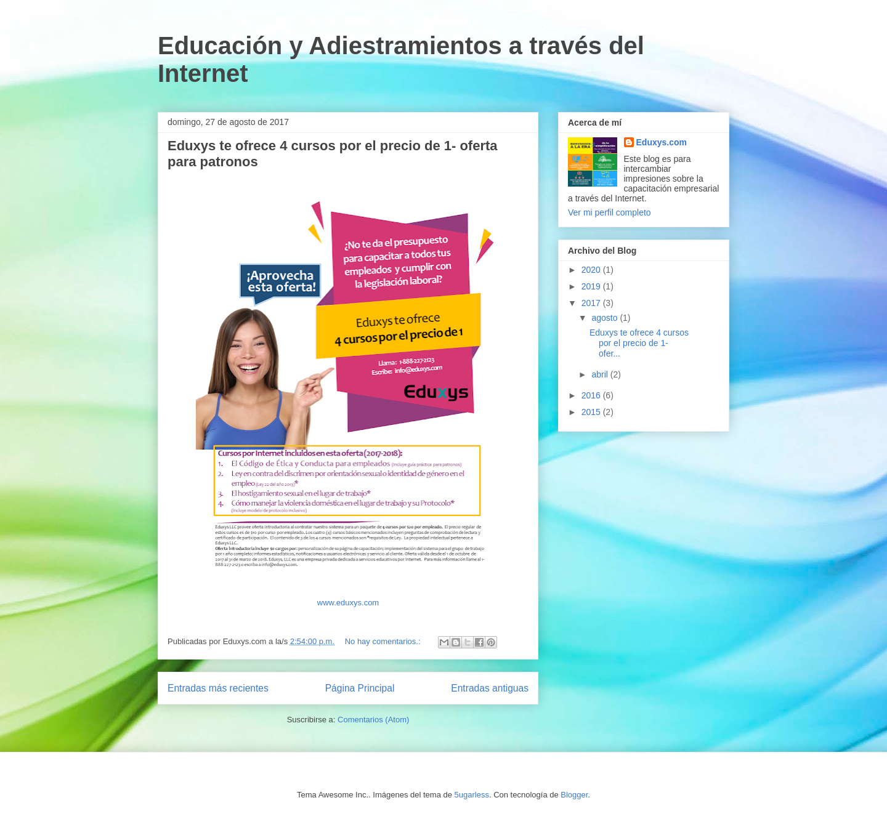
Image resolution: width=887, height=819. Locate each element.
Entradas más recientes (218, 688)
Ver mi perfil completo (609, 212)
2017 (592, 303)
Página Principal (360, 688)
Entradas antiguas (490, 688)
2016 (592, 395)
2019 (592, 286)
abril (600, 374)
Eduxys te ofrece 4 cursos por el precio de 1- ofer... (639, 343)
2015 (592, 412)
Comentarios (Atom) (373, 719)
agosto (605, 318)
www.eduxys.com (348, 602)
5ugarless (472, 794)
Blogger (574, 794)
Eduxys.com (661, 142)
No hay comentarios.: (384, 641)
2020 (592, 270)
